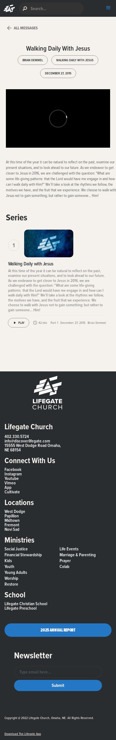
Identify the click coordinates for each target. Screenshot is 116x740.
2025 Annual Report (57, 630)
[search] (51, 9)
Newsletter (33, 655)
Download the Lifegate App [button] (22, 733)
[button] (8, 8)
